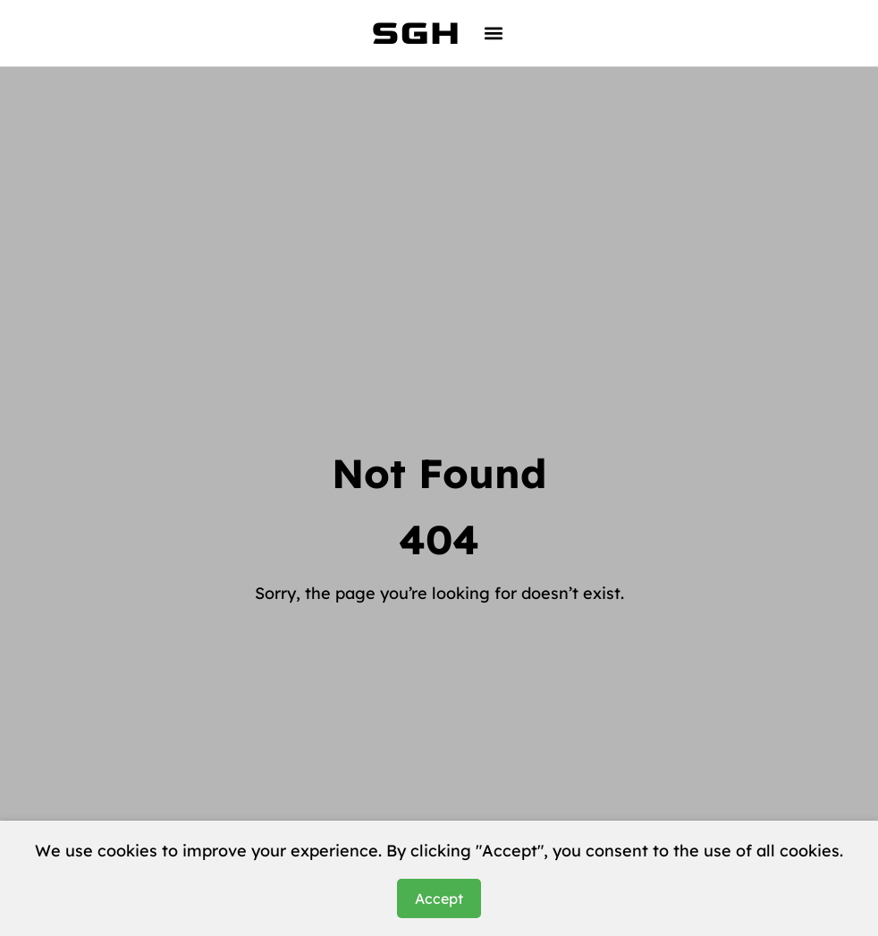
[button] (494, 33)
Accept (439, 898)
